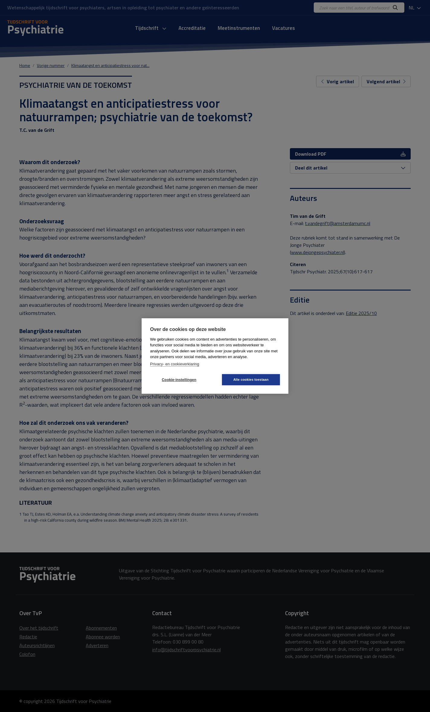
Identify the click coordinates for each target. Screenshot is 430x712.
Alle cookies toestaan (251, 379)
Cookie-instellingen (179, 380)
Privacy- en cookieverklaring (174, 364)
